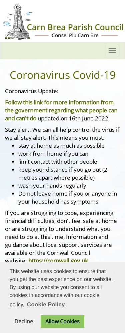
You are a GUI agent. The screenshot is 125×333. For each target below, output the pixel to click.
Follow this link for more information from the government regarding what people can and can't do (61, 110)
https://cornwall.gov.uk (58, 260)
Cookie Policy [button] (46, 304)
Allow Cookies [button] (62, 321)
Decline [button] (23, 321)
